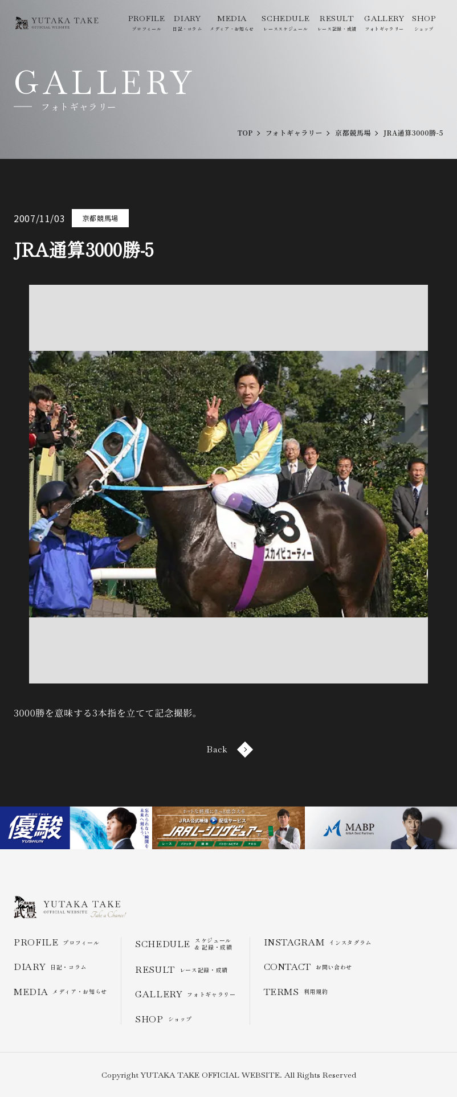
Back (228, 749)
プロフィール (146, 22)
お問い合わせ (308, 966)
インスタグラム (318, 942)
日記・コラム (187, 22)
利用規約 (296, 992)
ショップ (424, 22)
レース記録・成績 (337, 22)
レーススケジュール (285, 22)
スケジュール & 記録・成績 (183, 944)
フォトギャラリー (384, 22)
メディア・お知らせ (232, 22)
